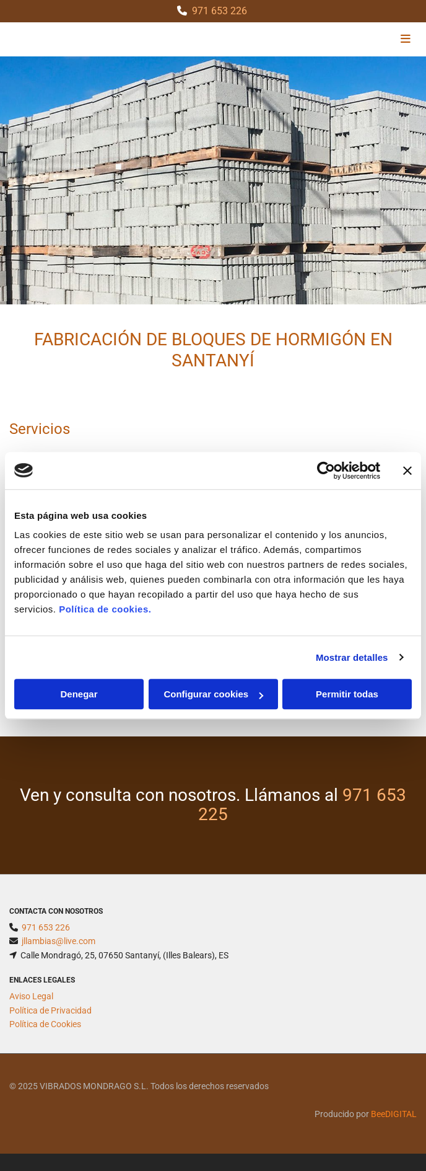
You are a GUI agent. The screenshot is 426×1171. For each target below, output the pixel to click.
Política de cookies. (105, 609)
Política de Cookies (45, 1024)
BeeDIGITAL (394, 1114)
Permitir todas (347, 694)
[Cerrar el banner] (407, 470)
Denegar (78, 694)
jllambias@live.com (58, 941)
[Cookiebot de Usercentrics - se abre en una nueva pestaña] (326, 470)
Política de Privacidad (50, 1010)
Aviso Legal (31, 996)
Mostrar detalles (352, 657)
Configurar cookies (213, 694)
